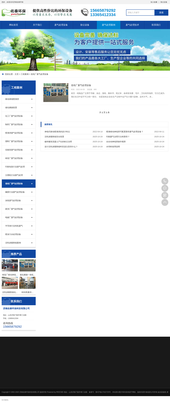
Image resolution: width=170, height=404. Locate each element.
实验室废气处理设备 (14, 150)
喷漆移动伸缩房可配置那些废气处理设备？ (124, 132)
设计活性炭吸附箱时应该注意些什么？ (61, 146)
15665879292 (164, 181)
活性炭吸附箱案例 (13, 243)
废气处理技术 (132, 25)
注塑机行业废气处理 (14, 175)
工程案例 (25, 74)
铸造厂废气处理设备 (14, 158)
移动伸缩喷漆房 (12, 99)
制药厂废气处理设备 (14, 124)
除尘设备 (164, 2)
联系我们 (156, 25)
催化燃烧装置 (11, 107)
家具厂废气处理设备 (14, 209)
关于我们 (37, 25)
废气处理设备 (61, 25)
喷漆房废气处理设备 (14, 133)
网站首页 (13, 25)
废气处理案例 (108, 25)
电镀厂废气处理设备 (14, 217)
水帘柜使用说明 (113, 146)
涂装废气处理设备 (13, 200)
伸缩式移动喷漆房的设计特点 (57, 132)
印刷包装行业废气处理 (15, 167)
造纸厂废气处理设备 (39, 74)
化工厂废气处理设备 (14, 116)
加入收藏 (154, 2)
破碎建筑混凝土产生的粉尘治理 (58, 141)
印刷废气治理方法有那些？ (118, 136)
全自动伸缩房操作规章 (116, 141)
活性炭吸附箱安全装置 (54, 136)
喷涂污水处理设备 (13, 234)
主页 (17, 74)
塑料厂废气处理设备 (14, 141)
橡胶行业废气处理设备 (15, 192)
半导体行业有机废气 (14, 226)
